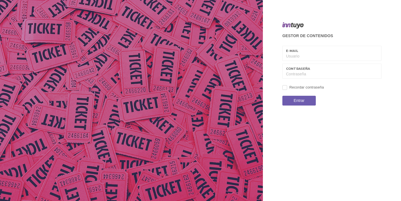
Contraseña (298, 69)
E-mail (292, 51)
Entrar (299, 100)
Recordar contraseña (306, 87)
